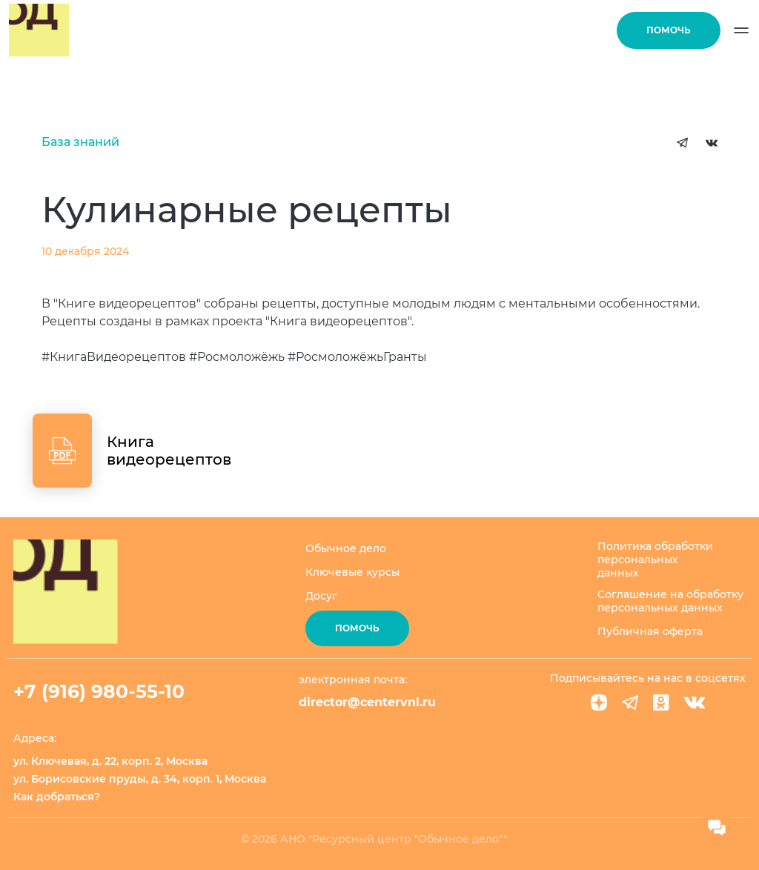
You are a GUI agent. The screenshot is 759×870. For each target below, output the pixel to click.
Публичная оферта (650, 631)
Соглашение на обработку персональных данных (670, 601)
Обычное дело (345, 548)
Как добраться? (56, 796)
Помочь (668, 30)
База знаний (80, 142)
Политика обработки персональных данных (655, 559)
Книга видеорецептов (169, 450)
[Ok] (661, 702)
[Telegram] (630, 702)
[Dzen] (599, 702)
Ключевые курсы (352, 572)
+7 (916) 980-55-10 (99, 691)
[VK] (694, 702)
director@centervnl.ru (367, 702)
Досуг (321, 595)
